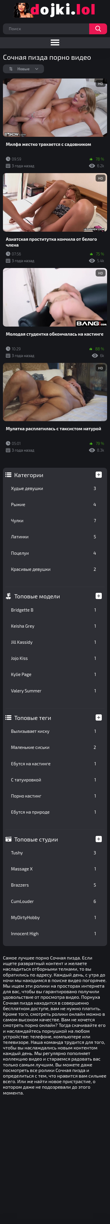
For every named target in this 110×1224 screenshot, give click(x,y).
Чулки (53, 520)
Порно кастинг (53, 795)
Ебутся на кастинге (53, 763)
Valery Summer (53, 690)
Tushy (53, 852)
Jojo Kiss (53, 658)
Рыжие (53, 504)
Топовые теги (32, 717)
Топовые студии (36, 839)
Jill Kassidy (53, 642)
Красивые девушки (53, 569)
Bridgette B (53, 609)
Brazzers (53, 884)
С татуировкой (53, 779)
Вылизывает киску (53, 731)
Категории (28, 474)
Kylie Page (53, 674)
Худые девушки (53, 488)
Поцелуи (53, 553)
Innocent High (53, 933)
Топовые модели (37, 596)
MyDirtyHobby (53, 917)
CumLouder (53, 901)
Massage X (53, 868)
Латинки (53, 536)
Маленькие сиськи (53, 747)
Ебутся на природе (53, 812)
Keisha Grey (53, 626)
